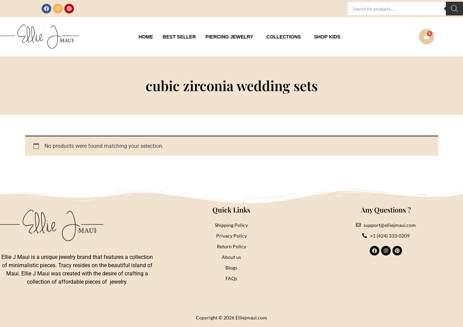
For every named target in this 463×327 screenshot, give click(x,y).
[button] (231, 37)
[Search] (454, 8)
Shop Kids (327, 37)
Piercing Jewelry (229, 37)
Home (146, 37)
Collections (283, 37)
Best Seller (179, 37)
